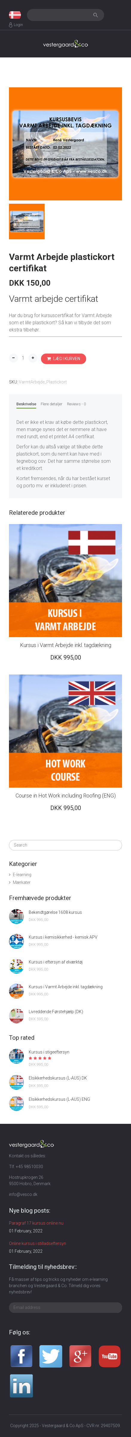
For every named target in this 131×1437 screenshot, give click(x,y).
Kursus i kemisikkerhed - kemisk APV (63, 937)
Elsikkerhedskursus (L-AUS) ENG (59, 1099)
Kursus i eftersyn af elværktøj (56, 962)
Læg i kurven (63, 358)
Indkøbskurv (116, 15)
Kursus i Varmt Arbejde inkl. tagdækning (65, 645)
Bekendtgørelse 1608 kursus (55, 912)
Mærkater (22, 882)
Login (18, 24)
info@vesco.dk (23, 1194)
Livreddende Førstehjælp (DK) (56, 1011)
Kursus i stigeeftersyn (49, 1052)
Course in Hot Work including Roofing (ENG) (66, 795)
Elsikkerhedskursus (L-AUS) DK (58, 1078)
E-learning (22, 874)
